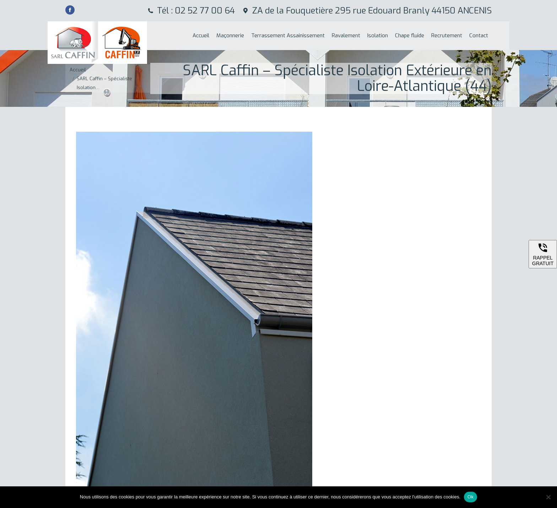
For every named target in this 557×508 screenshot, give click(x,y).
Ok (470, 496)
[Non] (548, 497)
